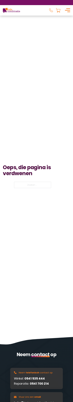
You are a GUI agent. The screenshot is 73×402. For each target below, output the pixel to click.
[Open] (67, 10)
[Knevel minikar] (58, 10)
